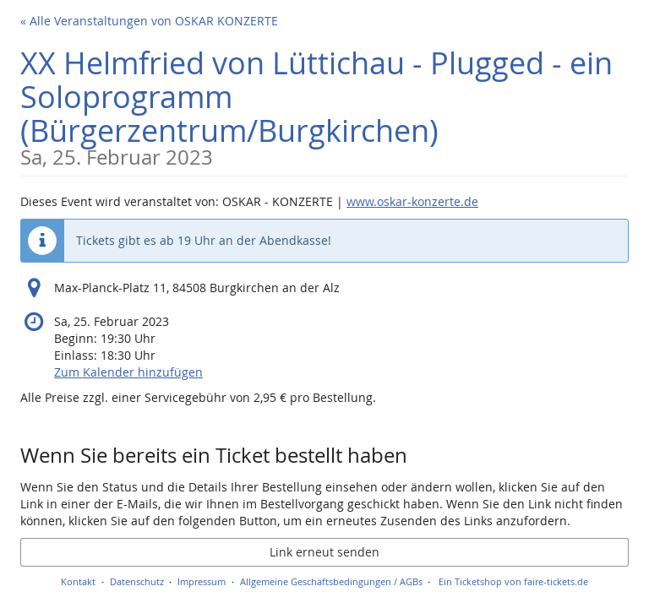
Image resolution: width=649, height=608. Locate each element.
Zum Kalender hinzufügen (128, 372)
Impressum (201, 581)
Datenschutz (137, 581)
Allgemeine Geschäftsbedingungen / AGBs (331, 581)
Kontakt (78, 581)
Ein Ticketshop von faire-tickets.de (513, 581)
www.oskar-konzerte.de (412, 201)
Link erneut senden (324, 552)
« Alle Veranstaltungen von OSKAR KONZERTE (149, 21)
